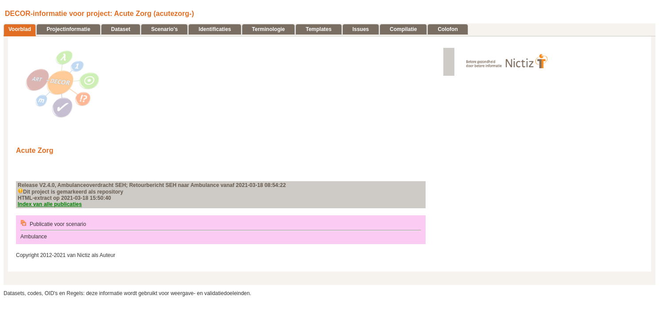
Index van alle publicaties (50, 204)
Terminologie (268, 29)
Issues (361, 29)
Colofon (447, 29)
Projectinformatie (68, 29)
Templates (318, 29)
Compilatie (403, 29)
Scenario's (164, 29)
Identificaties (214, 29)
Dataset (120, 29)
